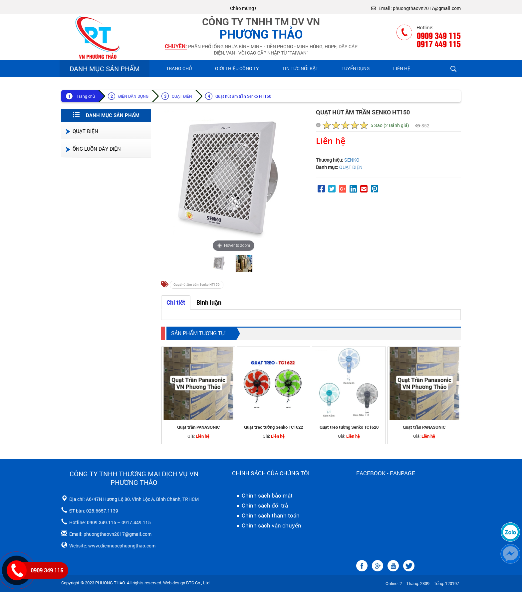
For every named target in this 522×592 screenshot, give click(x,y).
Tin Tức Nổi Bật (300, 68)
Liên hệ (401, 68)
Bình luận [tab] (208, 302)
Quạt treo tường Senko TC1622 (273, 427)
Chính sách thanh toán (266, 515)
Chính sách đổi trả (260, 505)
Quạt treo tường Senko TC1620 (349, 427)
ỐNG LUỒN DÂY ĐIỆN (93, 148)
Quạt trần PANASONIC (198, 427)
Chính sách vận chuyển (266, 525)
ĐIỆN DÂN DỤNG (133, 96)
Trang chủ (179, 68)
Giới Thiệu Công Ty (237, 68)
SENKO (352, 160)
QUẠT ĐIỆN (182, 96)
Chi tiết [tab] (175, 302)
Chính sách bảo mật (262, 495)
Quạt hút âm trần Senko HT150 (243, 96)
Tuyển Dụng (356, 68)
